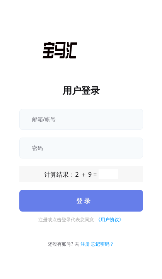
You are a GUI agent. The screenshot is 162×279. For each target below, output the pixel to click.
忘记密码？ (102, 244)
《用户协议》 (110, 219)
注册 (85, 244)
